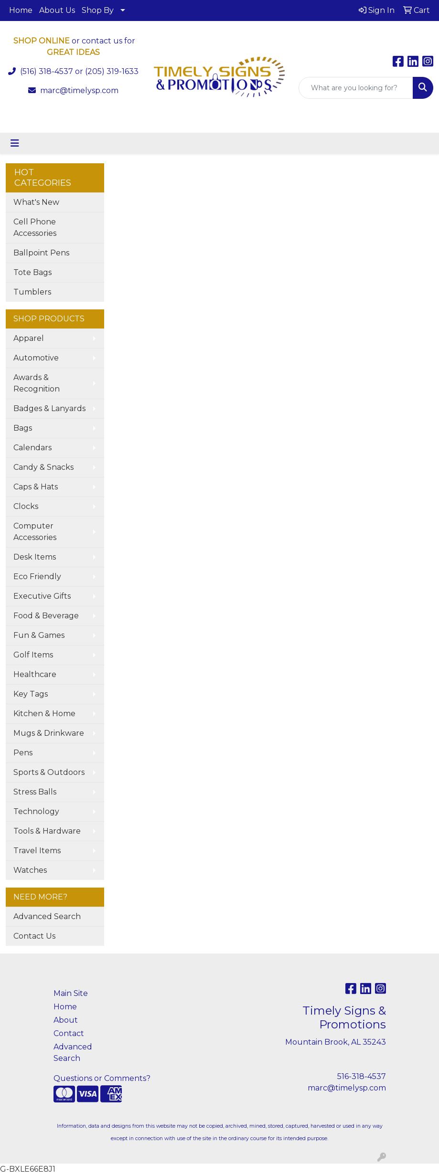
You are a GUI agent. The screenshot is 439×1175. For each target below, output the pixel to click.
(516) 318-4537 (46, 71)
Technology (36, 811)
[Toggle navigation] (15, 143)
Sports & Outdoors (49, 772)
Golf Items (33, 654)
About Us (57, 10)
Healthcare (34, 674)
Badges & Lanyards (49, 408)
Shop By (98, 10)
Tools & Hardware (47, 831)
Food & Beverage (46, 615)
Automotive (36, 357)
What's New (36, 202)
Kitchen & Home (44, 713)
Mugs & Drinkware (48, 733)
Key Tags (30, 694)
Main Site (71, 993)
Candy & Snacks (43, 467)
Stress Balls (34, 791)
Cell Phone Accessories (34, 227)
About (66, 1020)
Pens (22, 752)
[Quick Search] (356, 88)
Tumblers (32, 291)
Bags (22, 428)
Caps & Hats (35, 486)
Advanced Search (47, 916)
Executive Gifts (42, 596)
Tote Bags (32, 272)
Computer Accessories (34, 531)
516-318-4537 (361, 1076)
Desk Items (34, 556)
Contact (69, 1033)
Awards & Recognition (36, 383)
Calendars (32, 447)
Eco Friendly (37, 576)
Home (20, 10)
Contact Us (34, 936)
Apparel (28, 338)
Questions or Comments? (102, 1078)
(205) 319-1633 (112, 71)
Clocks (25, 506)
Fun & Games (38, 635)
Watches (30, 870)
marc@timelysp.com (79, 90)
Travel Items (37, 850)
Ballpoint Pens (41, 252)
